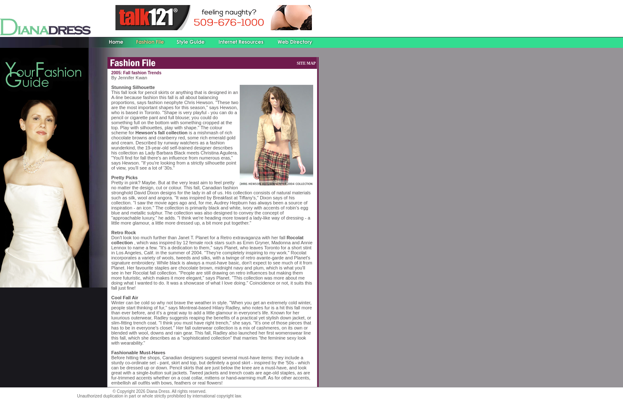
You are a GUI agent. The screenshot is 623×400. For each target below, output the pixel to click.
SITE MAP (306, 63)
